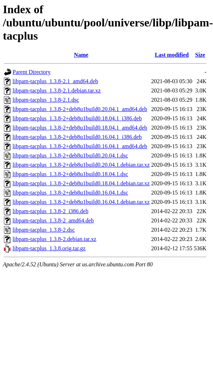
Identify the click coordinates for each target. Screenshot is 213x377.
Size (200, 55)
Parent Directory (31, 72)
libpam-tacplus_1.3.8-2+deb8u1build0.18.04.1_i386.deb (77, 118)
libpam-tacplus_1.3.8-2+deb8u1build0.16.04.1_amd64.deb (80, 146)
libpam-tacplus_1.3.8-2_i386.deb (50, 211)
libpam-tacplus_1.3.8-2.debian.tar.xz (54, 239)
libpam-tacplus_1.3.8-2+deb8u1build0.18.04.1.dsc (70, 174)
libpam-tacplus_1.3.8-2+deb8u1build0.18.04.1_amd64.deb (80, 128)
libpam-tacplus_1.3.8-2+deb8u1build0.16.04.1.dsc (70, 193)
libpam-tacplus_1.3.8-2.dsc (44, 230)
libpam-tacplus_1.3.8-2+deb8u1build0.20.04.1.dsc (70, 155)
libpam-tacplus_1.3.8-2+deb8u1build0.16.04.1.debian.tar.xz (81, 202)
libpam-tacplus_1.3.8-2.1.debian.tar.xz (57, 90)
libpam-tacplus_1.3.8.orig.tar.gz (49, 248)
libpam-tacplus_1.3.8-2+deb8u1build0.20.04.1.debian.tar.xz (81, 165)
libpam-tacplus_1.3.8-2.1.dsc (46, 100)
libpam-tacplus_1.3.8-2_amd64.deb (53, 220)
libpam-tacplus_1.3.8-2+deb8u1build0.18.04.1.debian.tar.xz (81, 183)
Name (81, 55)
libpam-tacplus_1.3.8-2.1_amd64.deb (55, 81)
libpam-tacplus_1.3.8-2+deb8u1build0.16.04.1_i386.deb (77, 137)
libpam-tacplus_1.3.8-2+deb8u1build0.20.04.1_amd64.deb (80, 109)
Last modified (172, 55)
